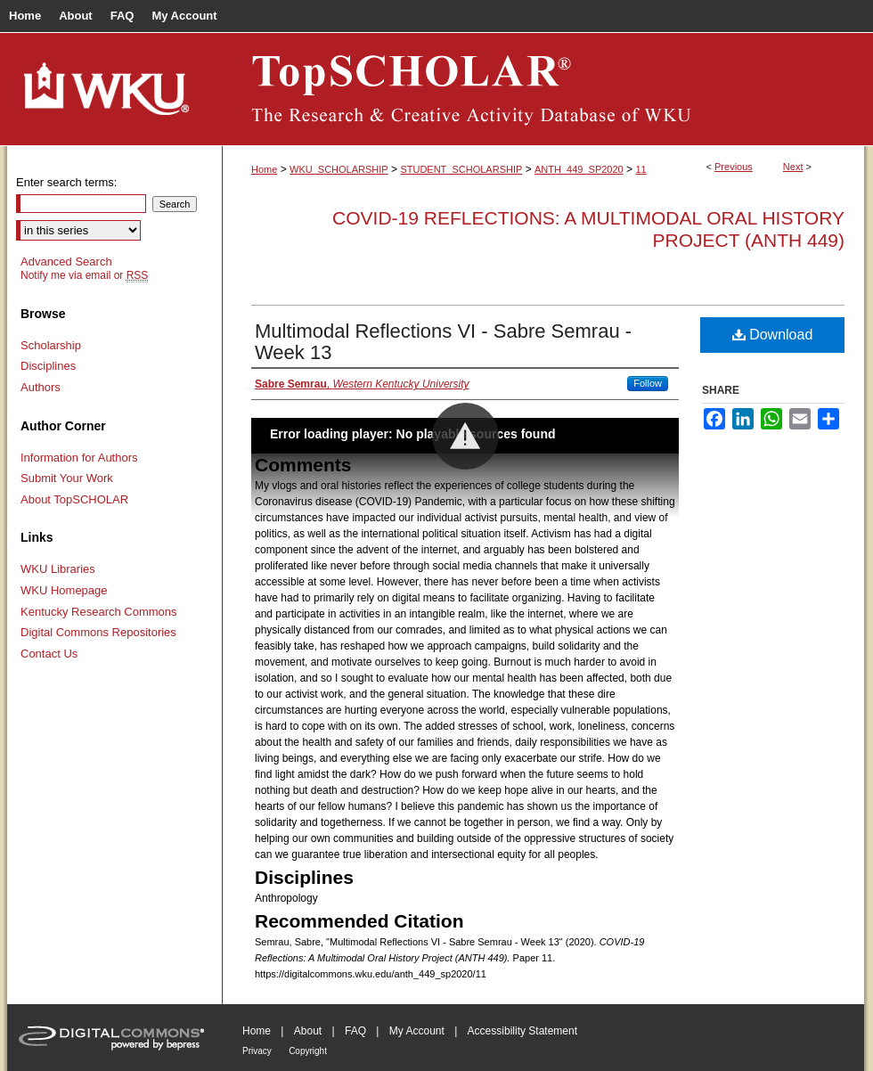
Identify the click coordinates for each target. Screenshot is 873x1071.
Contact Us (49, 653)
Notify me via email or (84, 275)
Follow (647, 383)
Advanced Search (66, 261)
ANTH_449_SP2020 (579, 169)
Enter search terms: (66, 182)
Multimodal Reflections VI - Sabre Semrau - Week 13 (443, 342)
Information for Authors (79, 457)
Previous (733, 166)
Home (264, 169)
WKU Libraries (57, 569)
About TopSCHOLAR (74, 499)
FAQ (355, 1031)
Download (772, 334)
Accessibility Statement (522, 1031)
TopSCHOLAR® (543, 89)
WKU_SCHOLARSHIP (339, 169)
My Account (417, 1031)
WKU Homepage (64, 590)
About (308, 1031)
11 (640, 169)
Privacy (257, 1051)
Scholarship (50, 345)
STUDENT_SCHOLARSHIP (461, 169)
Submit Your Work (66, 478)
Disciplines (48, 365)
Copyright (308, 1051)
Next (793, 166)
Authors (40, 387)
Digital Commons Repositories (98, 632)
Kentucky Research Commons (98, 611)
